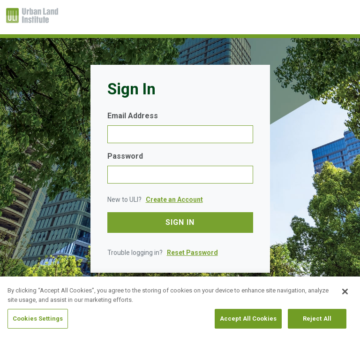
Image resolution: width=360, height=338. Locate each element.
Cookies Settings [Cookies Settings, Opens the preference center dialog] (38, 318)
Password (125, 156)
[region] (180, 307)
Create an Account (174, 199)
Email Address (132, 115)
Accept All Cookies (248, 318)
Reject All (317, 318)
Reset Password (192, 252)
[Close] (345, 291)
